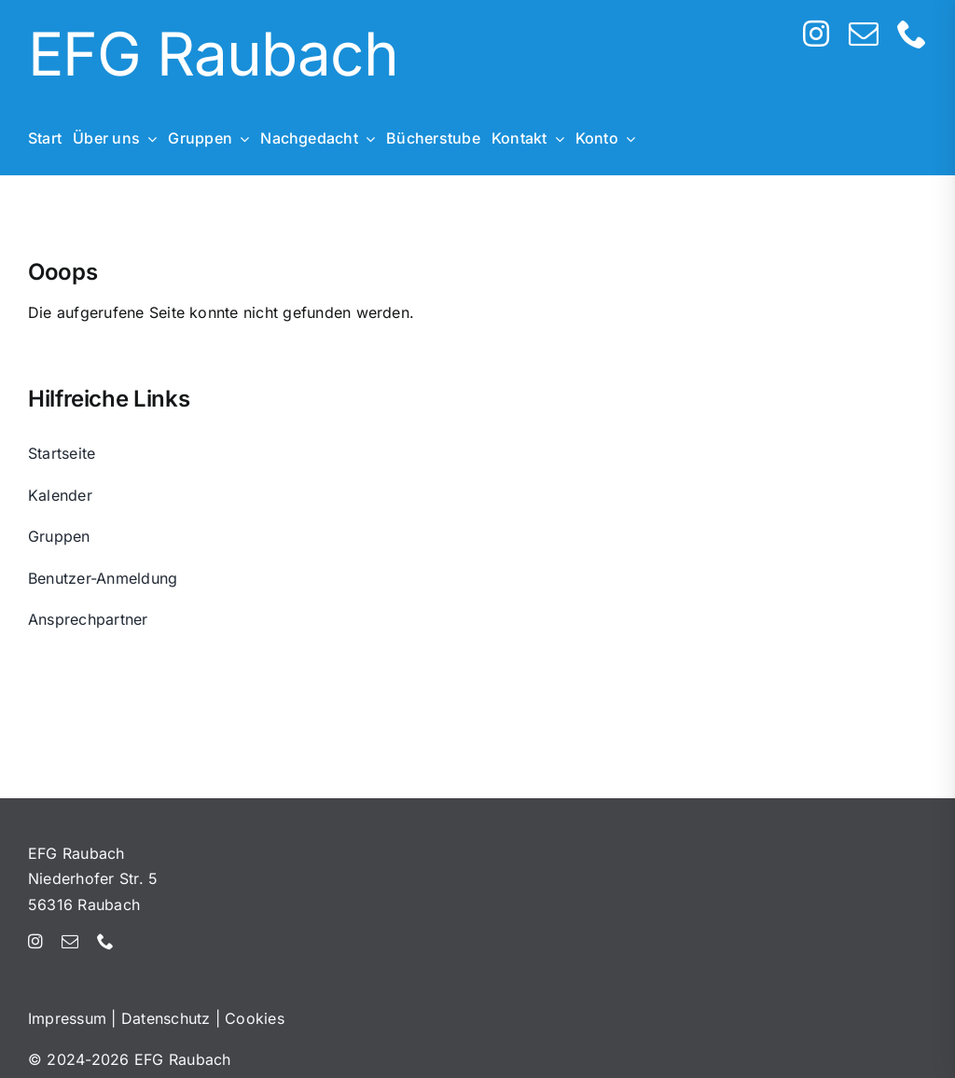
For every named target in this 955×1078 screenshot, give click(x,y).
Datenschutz (166, 1018)
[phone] (912, 33)
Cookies (254, 1018)
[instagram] (816, 33)
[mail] (864, 33)
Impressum (67, 1018)
